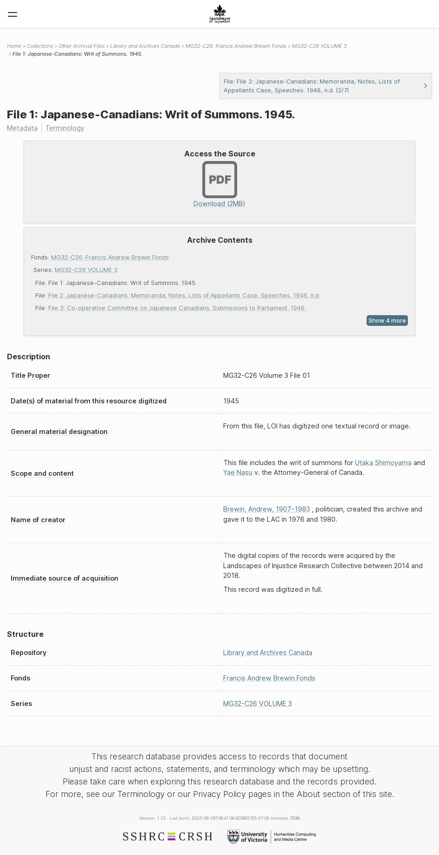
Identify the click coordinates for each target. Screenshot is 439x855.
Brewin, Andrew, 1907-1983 (266, 509)
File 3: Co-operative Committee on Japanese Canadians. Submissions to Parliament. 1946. (177, 307)
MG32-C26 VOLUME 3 (86, 269)
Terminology (64, 128)
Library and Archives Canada (145, 46)
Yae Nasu (237, 472)
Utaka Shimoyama (383, 462)
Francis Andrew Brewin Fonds (269, 678)
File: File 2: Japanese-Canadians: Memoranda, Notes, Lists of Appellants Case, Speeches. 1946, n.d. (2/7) (326, 86)
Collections (40, 46)
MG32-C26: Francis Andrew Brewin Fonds (110, 257)
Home (14, 46)
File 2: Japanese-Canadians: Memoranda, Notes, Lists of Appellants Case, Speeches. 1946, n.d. (184, 295)
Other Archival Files (81, 46)
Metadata (22, 128)
